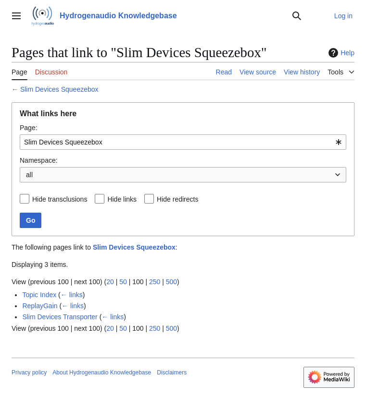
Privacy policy (29, 372)
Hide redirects (177, 199)
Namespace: (39, 160)
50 (123, 282)
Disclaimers (172, 372)
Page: (29, 128)
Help (340, 53)
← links (72, 295)
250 (154, 282)
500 (171, 282)
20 (110, 282)
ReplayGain (39, 306)
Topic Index (39, 295)
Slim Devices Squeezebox (59, 89)
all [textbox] (29, 175)
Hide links (122, 199)
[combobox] (183, 142)
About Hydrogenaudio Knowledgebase (101, 372)
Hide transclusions (59, 199)
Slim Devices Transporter (59, 317)
